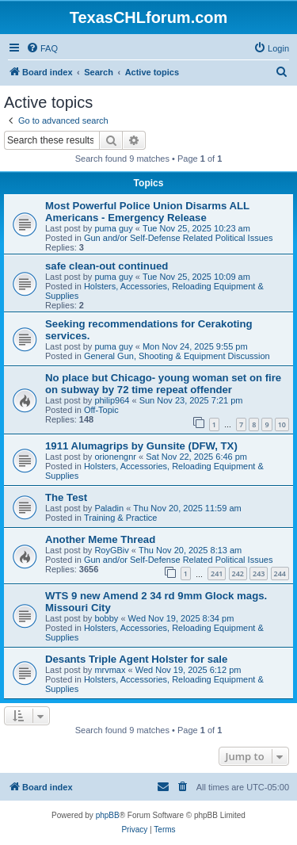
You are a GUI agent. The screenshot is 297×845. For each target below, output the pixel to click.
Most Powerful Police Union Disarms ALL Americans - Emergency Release (147, 212)
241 (217, 573)
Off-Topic (101, 410)
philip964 (111, 400)
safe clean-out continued (106, 266)
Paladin (109, 508)
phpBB (108, 815)
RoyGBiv (111, 550)
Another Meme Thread (100, 539)
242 (238, 573)
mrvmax (109, 670)
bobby (106, 618)
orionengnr (115, 456)
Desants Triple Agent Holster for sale (136, 659)
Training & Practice (121, 517)
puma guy (113, 228)
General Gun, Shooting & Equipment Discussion (177, 356)
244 (280, 573)
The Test (66, 497)
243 (259, 573)
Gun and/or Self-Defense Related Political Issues (178, 238)
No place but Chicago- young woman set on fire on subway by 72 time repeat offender (163, 384)
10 (282, 424)
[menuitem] (42, 48)
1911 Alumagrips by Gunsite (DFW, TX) (141, 446)
